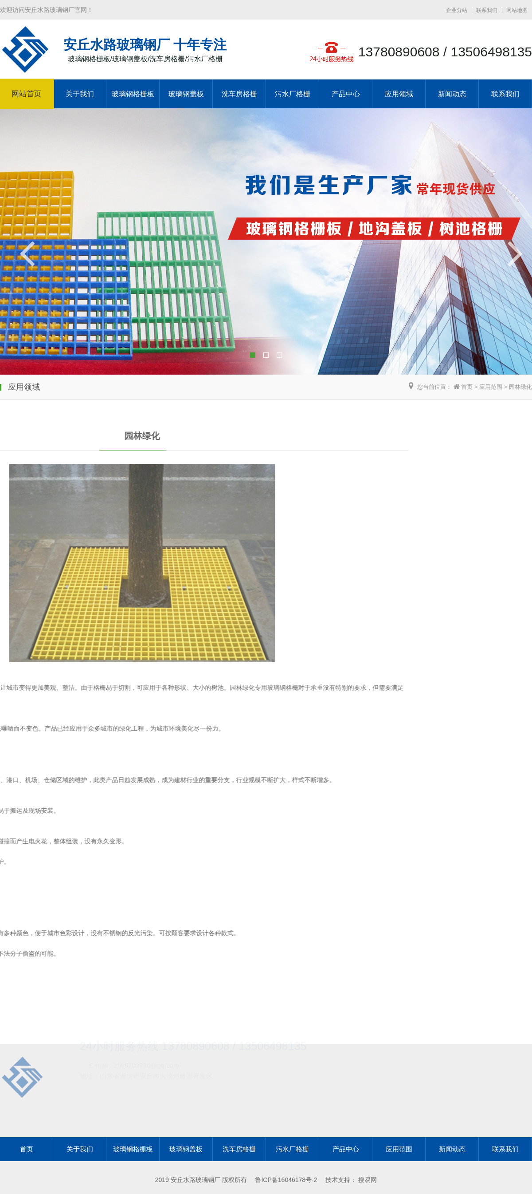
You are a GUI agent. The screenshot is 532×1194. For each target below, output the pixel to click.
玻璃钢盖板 (186, 94)
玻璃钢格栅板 (133, 94)
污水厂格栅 (292, 94)
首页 (467, 387)
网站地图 (517, 10)
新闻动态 (452, 94)
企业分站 (456, 10)
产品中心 (346, 94)
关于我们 (80, 94)
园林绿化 (520, 387)
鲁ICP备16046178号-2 (286, 1179)
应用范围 (490, 387)
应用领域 (399, 94)
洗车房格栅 (239, 94)
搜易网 (367, 1179)
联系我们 (486, 10)
